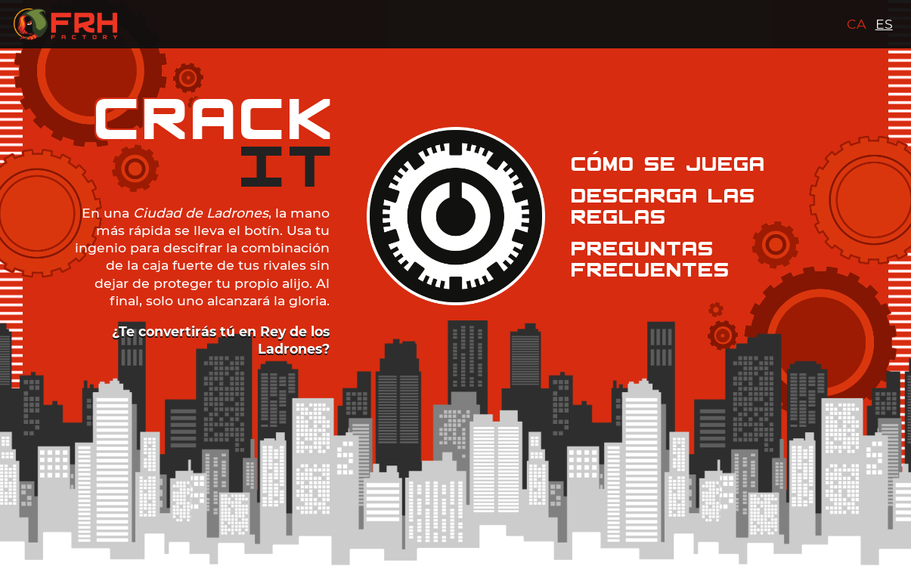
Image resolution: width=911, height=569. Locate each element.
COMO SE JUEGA (669, 164)
